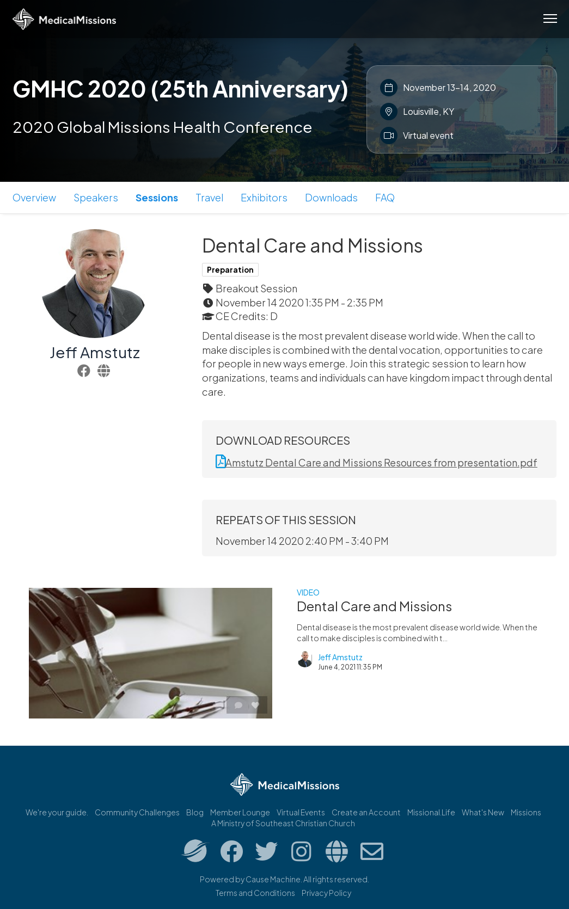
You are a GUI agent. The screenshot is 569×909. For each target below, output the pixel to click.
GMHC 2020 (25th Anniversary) (180, 88)
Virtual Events (301, 812)
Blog (195, 812)
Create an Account (366, 812)
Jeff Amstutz (95, 351)
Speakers (96, 197)
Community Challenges (137, 812)
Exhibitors (264, 197)
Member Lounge (240, 812)
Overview (34, 197)
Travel (209, 197)
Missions (526, 812)
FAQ (385, 197)
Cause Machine (273, 879)
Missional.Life (431, 812)
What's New (483, 812)
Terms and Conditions (255, 893)
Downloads (331, 197)
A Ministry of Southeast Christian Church (283, 823)
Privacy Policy (326, 893)
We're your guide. (57, 812)
